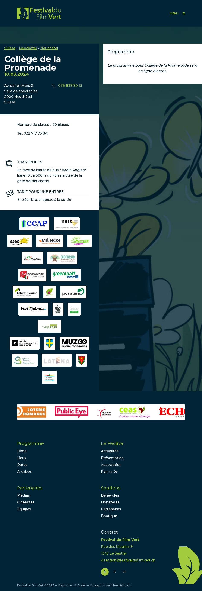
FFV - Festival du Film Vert (39, 13)
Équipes (24, 509)
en (124, 572)
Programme (30, 443)
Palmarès (109, 471)
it (115, 572)
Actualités (110, 451)
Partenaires (29, 487)
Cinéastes (25, 502)
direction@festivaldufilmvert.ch (128, 560)
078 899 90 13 (70, 86)
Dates (22, 465)
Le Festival (112, 443)
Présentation (112, 458)
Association (111, 465)
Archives (24, 471)
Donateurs (110, 502)
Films (21, 451)
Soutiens (110, 487)
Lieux (21, 458)
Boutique (109, 516)
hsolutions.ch (121, 585)
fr (105, 572)
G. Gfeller (80, 585)
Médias (23, 495)
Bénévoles (110, 495)
